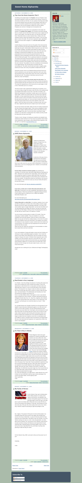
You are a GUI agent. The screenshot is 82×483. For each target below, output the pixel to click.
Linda (62, 16)
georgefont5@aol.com (32, 121)
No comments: (44, 124)
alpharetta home (24, 125)
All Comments (57, 52)
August (57, 80)
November (57, 63)
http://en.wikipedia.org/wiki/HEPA (34, 184)
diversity (40, 324)
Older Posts (46, 465)
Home (31, 465)
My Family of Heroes (21, 389)
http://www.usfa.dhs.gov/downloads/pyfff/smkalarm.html (27, 199)
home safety (33, 274)
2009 (55, 58)
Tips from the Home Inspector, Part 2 (27, 15)
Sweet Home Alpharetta (26, 7)
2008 (55, 60)
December (57, 61)
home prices (45, 382)
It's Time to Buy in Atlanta (23, 331)
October (57, 76)
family (35, 461)
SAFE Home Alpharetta (22, 133)
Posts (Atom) (21, 468)
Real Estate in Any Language (24, 280)
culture (36, 324)
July (56, 82)
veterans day (45, 461)
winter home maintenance (42, 274)
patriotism (39, 461)
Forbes (30, 351)
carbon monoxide (33, 125)
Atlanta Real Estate (29, 324)
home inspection (41, 125)
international (45, 324)
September (57, 78)
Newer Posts (15, 465)
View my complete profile (60, 41)
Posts (55, 50)
